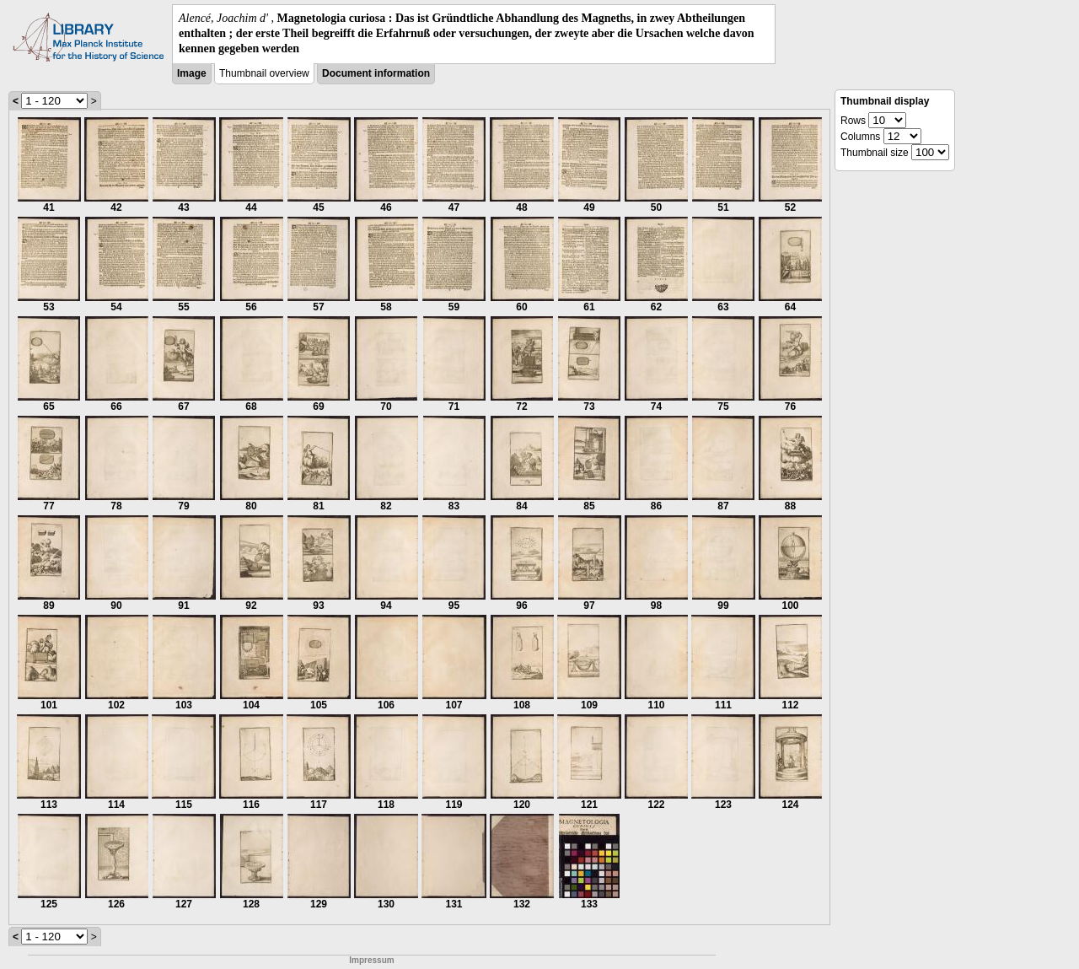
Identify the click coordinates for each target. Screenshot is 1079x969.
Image (192, 73)
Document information (376, 73)
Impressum (371, 960)
